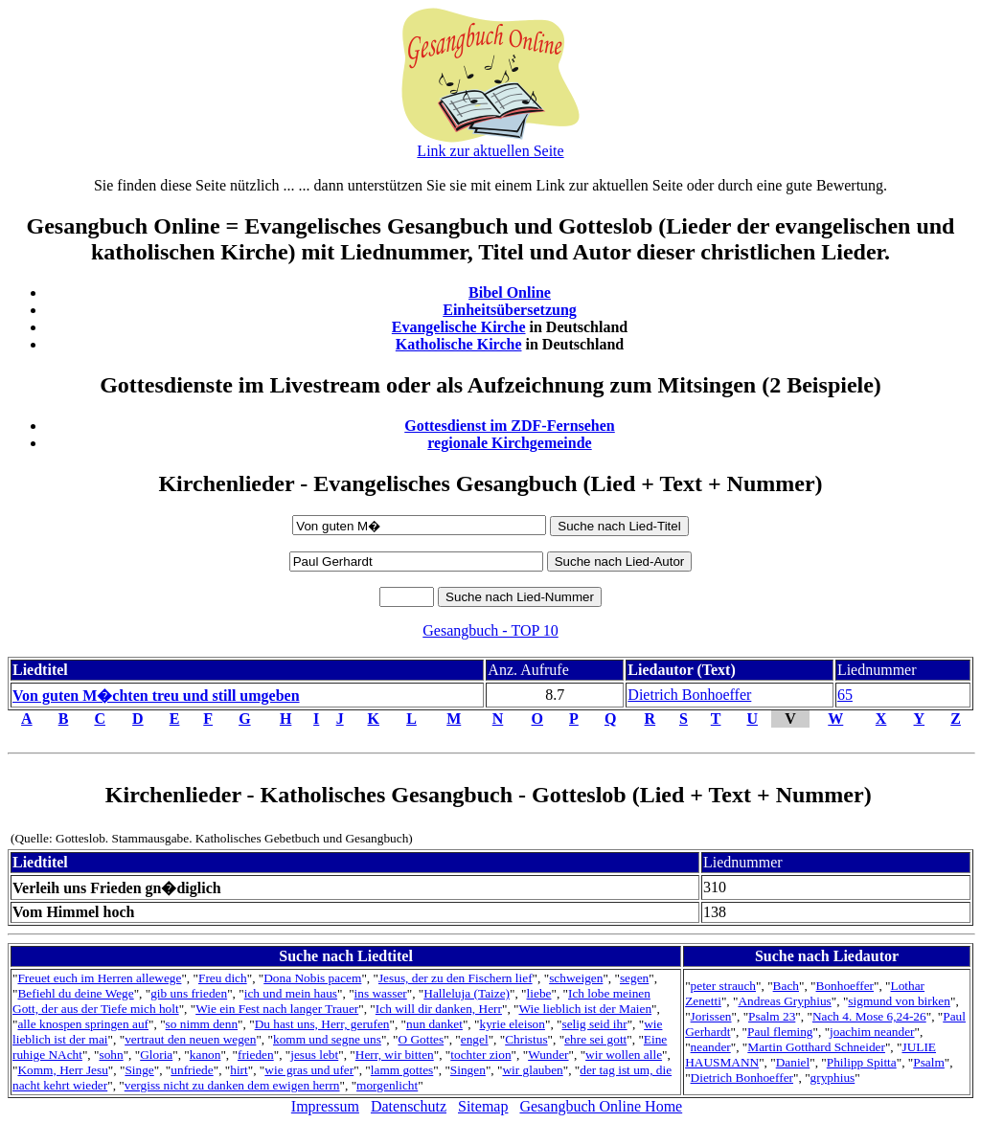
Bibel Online (509, 292)
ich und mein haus (290, 993)
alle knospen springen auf (82, 1024)
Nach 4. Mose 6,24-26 (869, 1016)
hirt (239, 1070)
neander (711, 1047)
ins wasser (380, 993)
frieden (256, 1054)
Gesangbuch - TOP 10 (490, 630)
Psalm (929, 1062)
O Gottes (421, 1039)
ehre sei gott (595, 1039)
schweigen (576, 978)
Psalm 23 (771, 1016)
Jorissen (711, 1016)
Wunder (548, 1054)
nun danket (434, 1024)
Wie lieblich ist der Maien (584, 1008)
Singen (468, 1070)
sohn (111, 1054)
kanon (205, 1054)
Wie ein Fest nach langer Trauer (276, 1008)
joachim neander (872, 1031)
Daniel (793, 1062)
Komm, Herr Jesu (62, 1070)
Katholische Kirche (459, 344)
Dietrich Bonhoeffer (689, 694)
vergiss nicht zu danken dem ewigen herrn (232, 1085)
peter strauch (723, 985)
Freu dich (222, 978)
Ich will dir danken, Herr (439, 1008)
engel (475, 1039)
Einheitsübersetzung (510, 310)
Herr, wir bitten (394, 1054)
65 (845, 694)
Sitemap (483, 1106)
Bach (786, 985)
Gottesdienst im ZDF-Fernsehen (509, 425)
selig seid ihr (594, 1024)
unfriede (192, 1070)
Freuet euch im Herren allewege (99, 978)
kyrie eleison (511, 1024)
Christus (526, 1039)
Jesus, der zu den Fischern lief (455, 978)
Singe (139, 1070)
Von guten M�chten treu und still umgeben (156, 695)
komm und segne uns (327, 1039)
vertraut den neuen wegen (190, 1039)
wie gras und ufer (309, 1070)
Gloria (156, 1054)
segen (634, 978)
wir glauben (532, 1070)
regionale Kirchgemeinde (509, 443)
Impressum (325, 1106)
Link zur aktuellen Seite (490, 151)
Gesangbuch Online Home (600, 1106)
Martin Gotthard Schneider (816, 1047)
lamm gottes (402, 1070)
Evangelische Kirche (459, 327)
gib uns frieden (188, 993)
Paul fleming (779, 1031)
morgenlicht (387, 1085)
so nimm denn (202, 1024)
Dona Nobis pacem (312, 978)
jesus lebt (314, 1054)
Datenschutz (408, 1106)
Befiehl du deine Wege (75, 993)
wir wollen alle (623, 1054)
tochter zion (480, 1054)
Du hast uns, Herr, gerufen (322, 1024)
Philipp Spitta (862, 1062)
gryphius (833, 1077)
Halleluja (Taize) (466, 993)
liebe (539, 993)
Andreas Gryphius (784, 1001)
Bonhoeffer (845, 985)
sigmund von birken (899, 1001)
